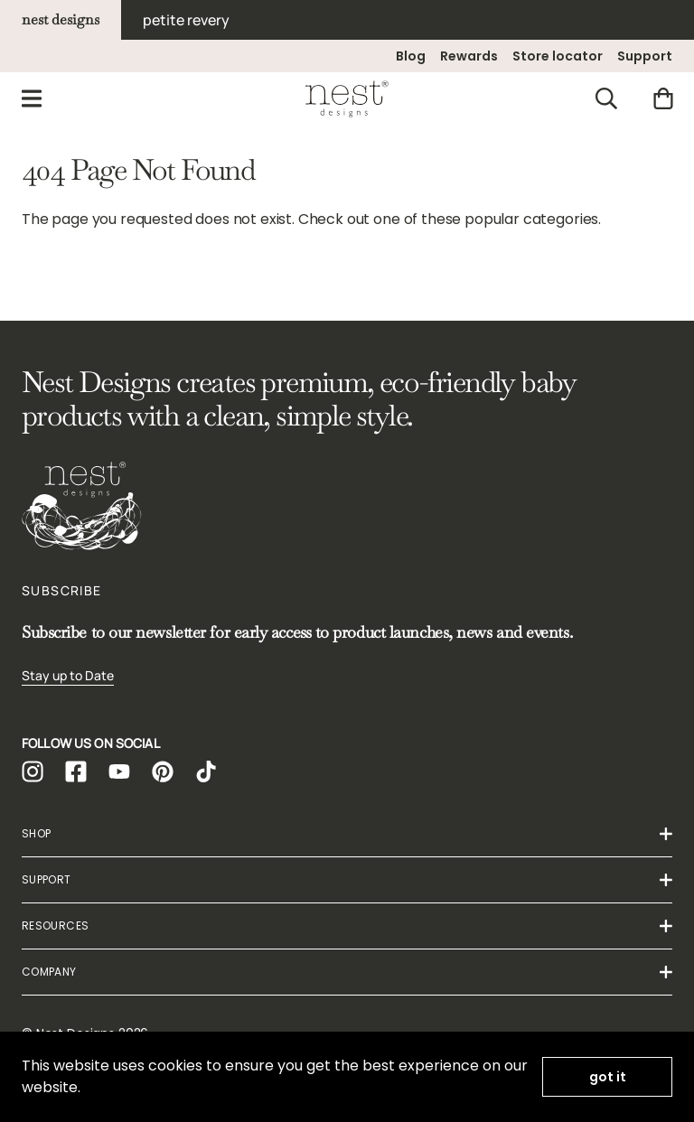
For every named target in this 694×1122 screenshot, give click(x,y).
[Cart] (662, 98)
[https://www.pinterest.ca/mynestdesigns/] (163, 771)
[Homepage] (347, 98)
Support (644, 56)
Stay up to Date (68, 675)
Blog (411, 56)
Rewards (469, 56)
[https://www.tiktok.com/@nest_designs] (206, 771)
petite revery (186, 20)
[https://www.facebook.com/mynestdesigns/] (76, 771)
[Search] (606, 98)
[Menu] (32, 98)
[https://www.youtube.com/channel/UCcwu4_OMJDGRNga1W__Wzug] (119, 771)
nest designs (60, 19)
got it (607, 1077)
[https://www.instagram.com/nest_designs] (32, 771)
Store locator (557, 56)
